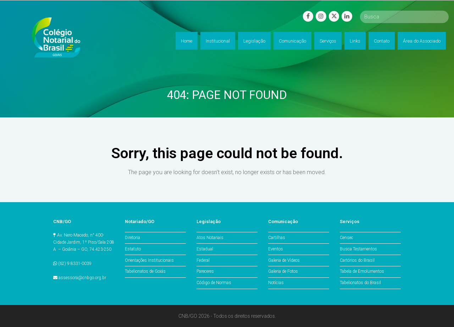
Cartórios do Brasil (357, 260)
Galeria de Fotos (283, 271)
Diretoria (132, 237)
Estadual (204, 248)
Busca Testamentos (358, 248)
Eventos (275, 248)
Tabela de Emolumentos (362, 271)
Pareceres (205, 271)
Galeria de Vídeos (284, 260)
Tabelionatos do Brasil (360, 282)
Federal (203, 260)
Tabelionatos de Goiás (145, 271)
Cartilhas (276, 237)
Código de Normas (213, 282)
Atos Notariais (209, 237)
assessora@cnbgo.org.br (82, 277)
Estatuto (133, 248)
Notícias (276, 282)
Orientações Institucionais (149, 260)
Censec (346, 237)
